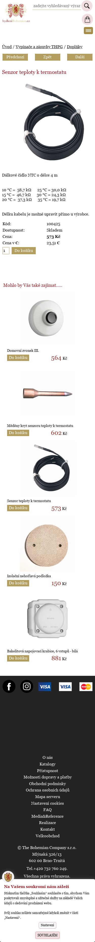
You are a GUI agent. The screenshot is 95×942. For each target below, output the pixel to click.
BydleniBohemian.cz (16, 4)
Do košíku (18, 357)
